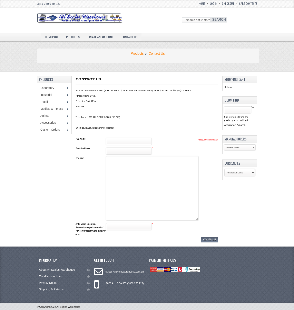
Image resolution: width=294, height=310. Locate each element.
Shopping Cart (235, 79)
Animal (44, 115)
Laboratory (47, 87)
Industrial (46, 94)
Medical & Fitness (51, 108)
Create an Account (101, 36)
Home (202, 3)
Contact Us (130, 36)
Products (73, 36)
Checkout (228, 3)
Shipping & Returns (64, 289)
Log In (213, 3)
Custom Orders (50, 129)
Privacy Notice (64, 283)
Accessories (48, 122)
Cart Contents (248, 3)
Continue (209, 239)
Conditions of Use (64, 276)
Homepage (51, 36)
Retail (44, 101)
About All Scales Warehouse (64, 270)
